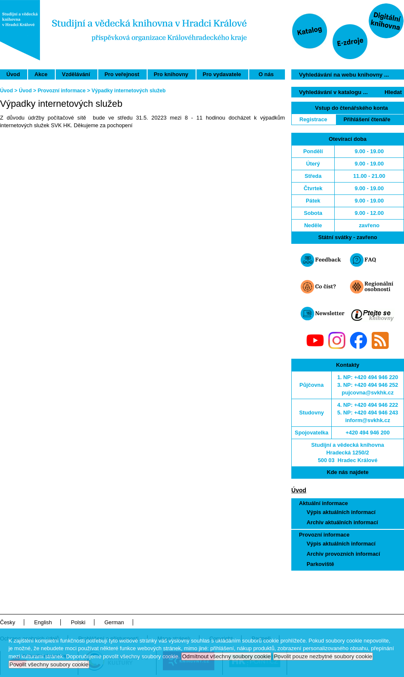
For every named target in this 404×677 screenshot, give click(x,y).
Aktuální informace (323, 503)
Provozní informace (324, 534)
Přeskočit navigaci (354, 3)
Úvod (13, 74)
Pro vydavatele (222, 74)
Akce (41, 74)
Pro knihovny (171, 74)
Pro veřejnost (122, 74)
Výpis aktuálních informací (341, 512)
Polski (78, 622)
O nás (266, 74)
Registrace (313, 119)
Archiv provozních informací (343, 554)
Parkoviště (320, 564)
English (43, 622)
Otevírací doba (348, 139)
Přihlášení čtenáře (367, 119)
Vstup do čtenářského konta (351, 108)
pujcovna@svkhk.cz (368, 392)
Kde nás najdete (347, 472)
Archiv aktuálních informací (342, 522)
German (114, 622)
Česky (7, 622)
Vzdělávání (76, 74)
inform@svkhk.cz (367, 420)
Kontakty (347, 365)
